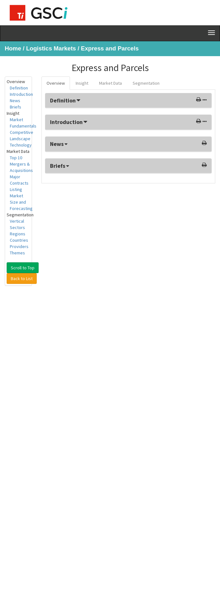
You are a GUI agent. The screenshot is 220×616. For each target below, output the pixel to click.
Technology (21, 145)
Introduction (21, 94)
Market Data (110, 83)
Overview (56, 83)
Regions (17, 234)
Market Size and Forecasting (21, 202)
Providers (19, 246)
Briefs (15, 107)
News (15, 100)
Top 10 (16, 158)
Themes (17, 253)
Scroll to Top (23, 268)
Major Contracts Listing (19, 183)
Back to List (22, 278)
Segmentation (146, 83)
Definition (19, 88)
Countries (19, 240)
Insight (82, 83)
